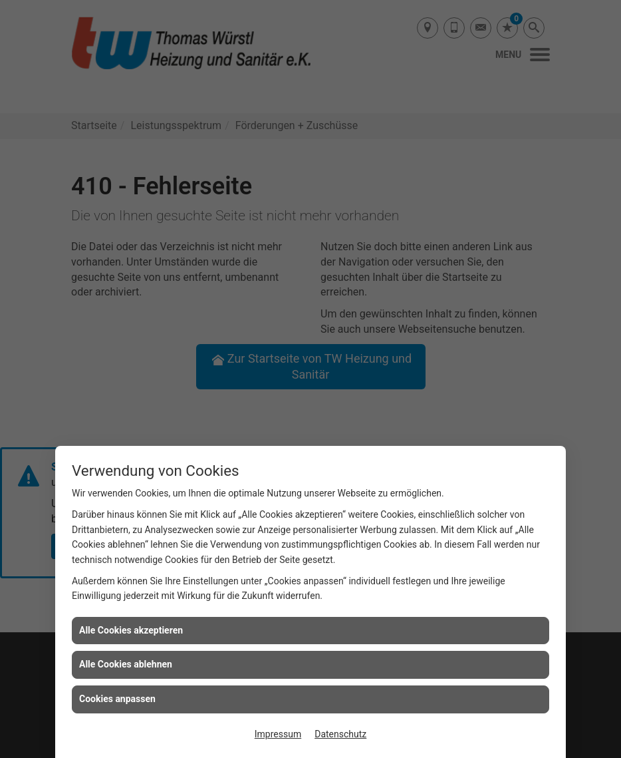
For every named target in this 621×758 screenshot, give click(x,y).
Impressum (278, 734)
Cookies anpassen (117, 698)
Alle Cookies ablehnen (125, 664)
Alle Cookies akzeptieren (131, 630)
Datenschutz (340, 734)
